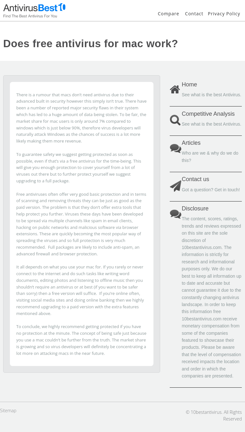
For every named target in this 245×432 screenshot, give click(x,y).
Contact (194, 14)
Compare (168, 14)
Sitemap (8, 410)
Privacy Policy (224, 14)
